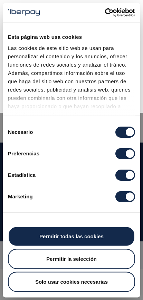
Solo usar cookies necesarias (71, 281)
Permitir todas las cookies (71, 236)
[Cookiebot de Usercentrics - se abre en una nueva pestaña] (105, 12)
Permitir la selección (71, 259)
